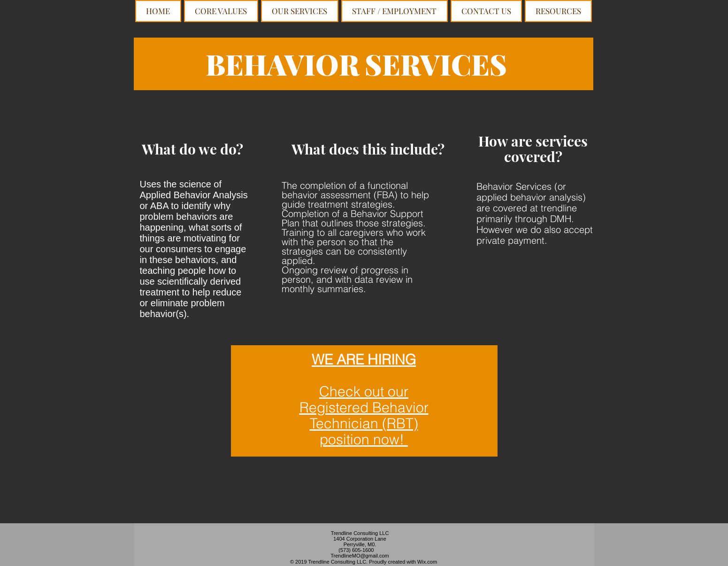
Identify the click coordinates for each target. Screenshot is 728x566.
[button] (299, 11)
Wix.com (427, 562)
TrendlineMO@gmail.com (359, 555)
